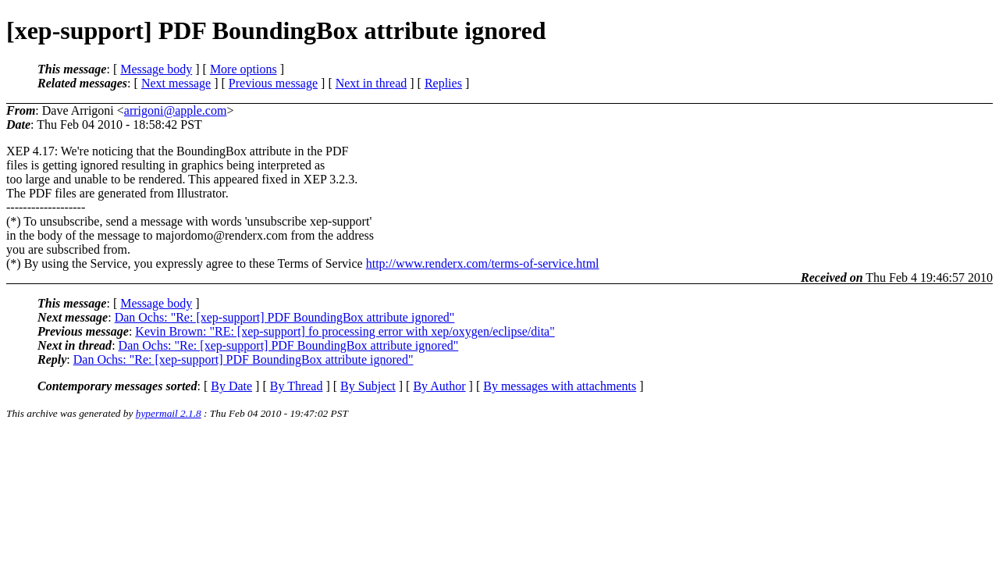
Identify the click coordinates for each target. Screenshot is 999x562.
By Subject (368, 386)
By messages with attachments (559, 386)
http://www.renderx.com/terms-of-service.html (482, 263)
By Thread (296, 386)
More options (243, 69)
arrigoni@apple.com (175, 110)
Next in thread (371, 83)
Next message (176, 83)
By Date (231, 386)
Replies (443, 83)
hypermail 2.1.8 (168, 413)
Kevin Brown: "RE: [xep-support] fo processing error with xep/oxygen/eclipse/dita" (344, 331)
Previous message (273, 83)
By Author (439, 386)
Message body (156, 69)
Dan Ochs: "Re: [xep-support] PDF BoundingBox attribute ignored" (285, 317)
